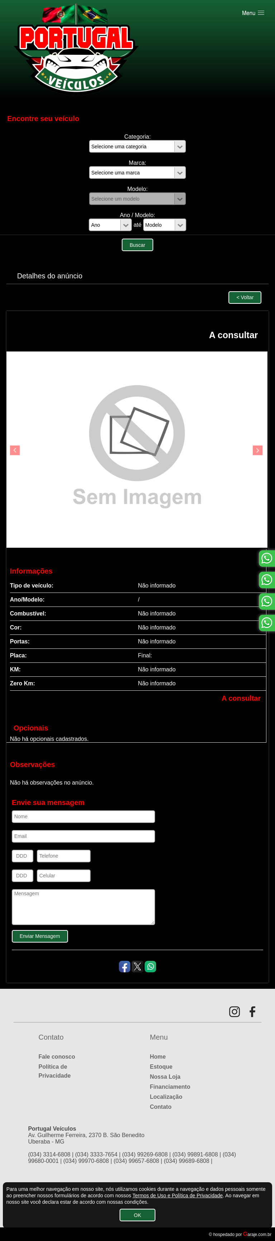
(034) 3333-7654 (96, 1154)
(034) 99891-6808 (195, 1154)
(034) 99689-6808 (186, 1161)
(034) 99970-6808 (86, 1161)
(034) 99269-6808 (145, 1154)
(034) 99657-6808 (136, 1161)
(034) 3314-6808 (49, 1154)
